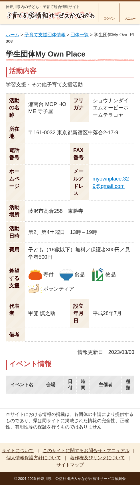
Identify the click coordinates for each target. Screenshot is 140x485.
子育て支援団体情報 (45, 34)
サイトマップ (70, 464)
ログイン (108, 18)
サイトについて (18, 450)
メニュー (129, 18)
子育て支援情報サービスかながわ (50, 15)
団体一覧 (79, 34)
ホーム (12, 34)
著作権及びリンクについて (97, 457)
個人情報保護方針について (33, 457)
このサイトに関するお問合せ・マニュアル (86, 450)
